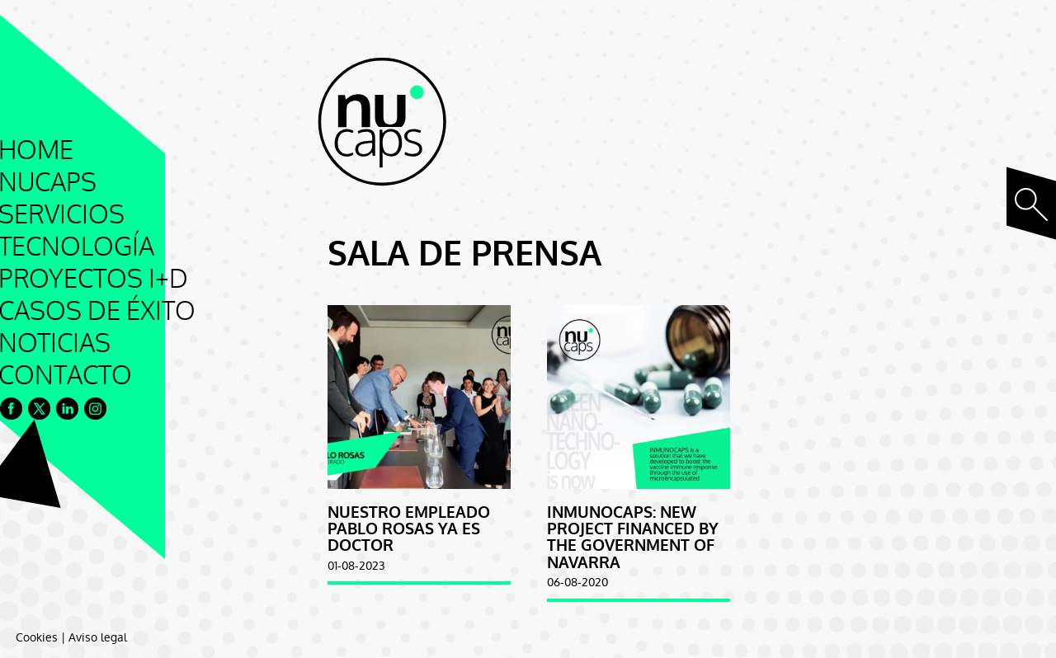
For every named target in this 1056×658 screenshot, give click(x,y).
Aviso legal (97, 638)
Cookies (37, 638)
